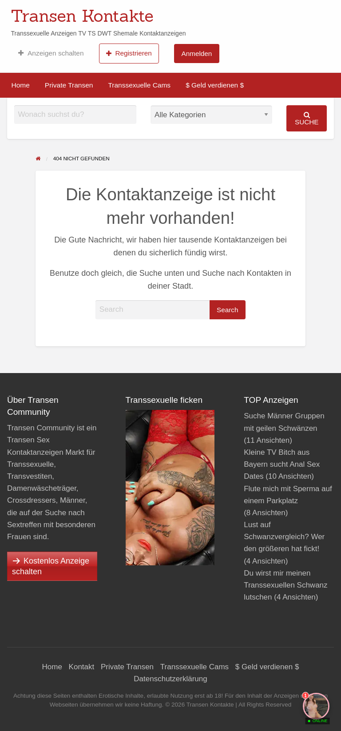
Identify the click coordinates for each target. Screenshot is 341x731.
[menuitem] (51, 53)
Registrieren (129, 53)
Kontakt (82, 667)
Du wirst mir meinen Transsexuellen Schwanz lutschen (285, 585)
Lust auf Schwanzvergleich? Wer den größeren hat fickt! (284, 536)
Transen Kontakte (82, 15)
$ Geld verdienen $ (215, 85)
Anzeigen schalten (50, 53)
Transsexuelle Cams (139, 85)
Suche (307, 118)
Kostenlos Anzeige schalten (50, 566)
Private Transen (69, 85)
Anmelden (196, 53)
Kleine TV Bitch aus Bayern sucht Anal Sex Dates (282, 464)
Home (21, 85)
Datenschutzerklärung (170, 679)
